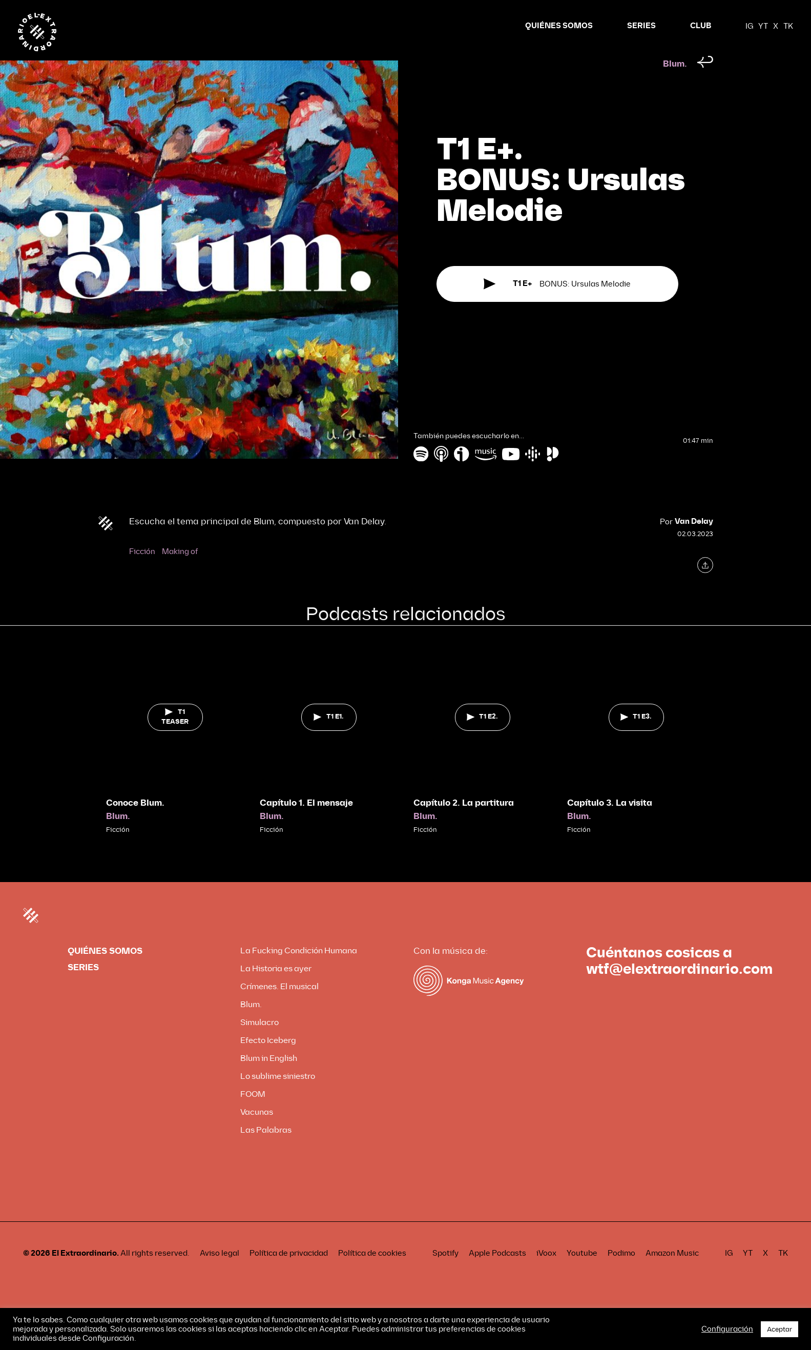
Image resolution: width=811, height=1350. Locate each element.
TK (788, 26)
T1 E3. (636, 736)
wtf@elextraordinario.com (679, 988)
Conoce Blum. (135, 822)
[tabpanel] (175, 760)
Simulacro (259, 1042)
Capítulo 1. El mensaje (306, 822)
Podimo (621, 1272)
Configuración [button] (727, 1329)
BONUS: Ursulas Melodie (557, 304)
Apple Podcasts (497, 1272)
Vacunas (256, 1131)
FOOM (252, 1113)
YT (763, 26)
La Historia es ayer (275, 988)
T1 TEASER (175, 736)
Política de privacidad (288, 1272)
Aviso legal (219, 1272)
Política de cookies (372, 1272)
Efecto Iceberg (268, 1060)
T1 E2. (482, 736)
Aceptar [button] (779, 1329)
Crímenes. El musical (279, 1006)
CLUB (700, 26)
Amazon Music (672, 1272)
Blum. (675, 83)
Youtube (582, 1272)
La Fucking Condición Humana (298, 970)
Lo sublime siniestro (277, 1095)
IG (749, 26)
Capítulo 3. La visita (609, 822)
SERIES (641, 26)
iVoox (546, 1272)
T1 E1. (328, 736)
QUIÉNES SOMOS (559, 26)
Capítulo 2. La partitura (463, 822)
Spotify (445, 1272)
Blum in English (268, 1077)
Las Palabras (266, 1149)
